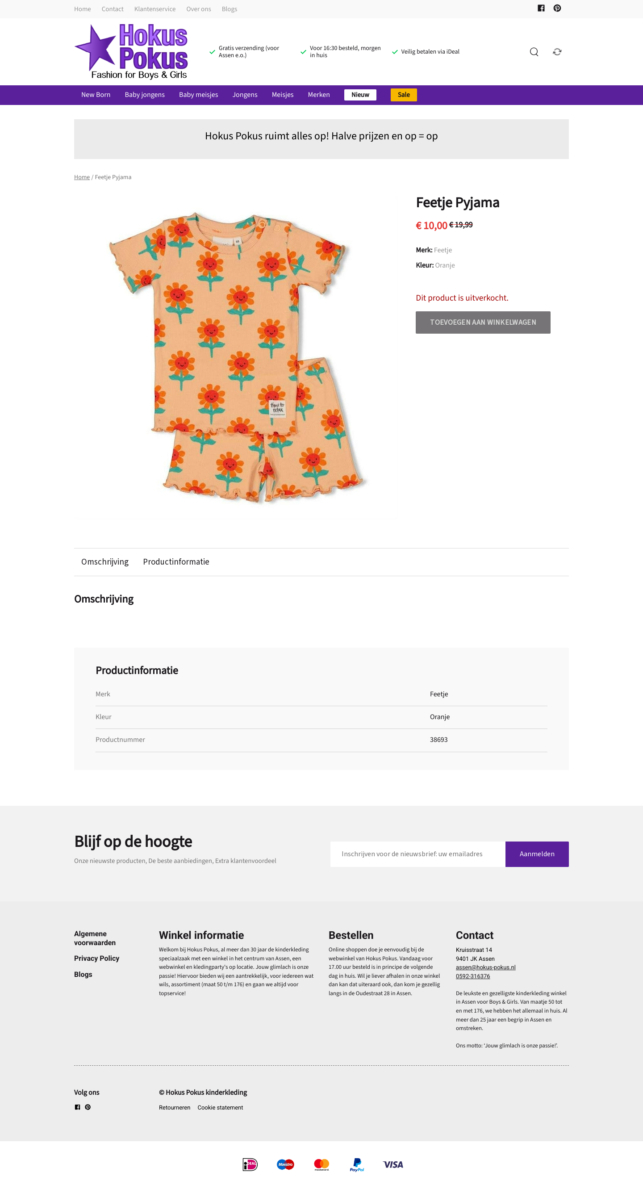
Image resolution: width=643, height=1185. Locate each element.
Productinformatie (177, 562)
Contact (113, 9)
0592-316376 (473, 976)
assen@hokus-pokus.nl (486, 968)
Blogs (230, 9)
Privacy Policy (96, 959)
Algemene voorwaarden (95, 938)
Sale (404, 95)
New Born (95, 95)
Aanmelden (537, 854)
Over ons (199, 9)
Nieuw (360, 95)
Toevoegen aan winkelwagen (483, 322)
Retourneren (174, 1108)
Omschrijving (105, 562)
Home (82, 9)
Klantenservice (155, 9)
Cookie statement (220, 1108)
